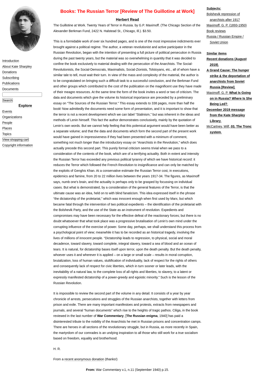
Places (7, 128)
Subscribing (10, 78)
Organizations (12, 117)
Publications (11, 83)
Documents (10, 89)
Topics (6, 134)
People (7, 123)
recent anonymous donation (84, 359)
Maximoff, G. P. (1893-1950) (227, 25)
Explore (25, 106)
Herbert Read (127, 20)
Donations (9, 72)
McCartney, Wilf (218, 126)
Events (7, 111)
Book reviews (216, 31)
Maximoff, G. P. (217, 92)
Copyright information (17, 145)
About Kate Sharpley (17, 66)
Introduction (10, 61)
